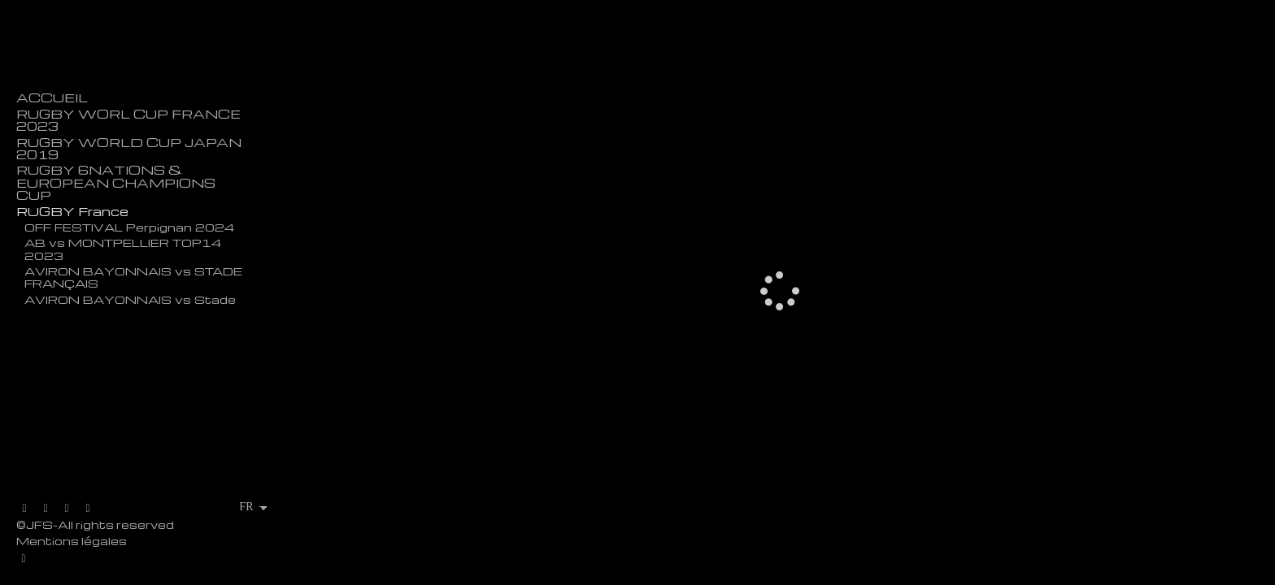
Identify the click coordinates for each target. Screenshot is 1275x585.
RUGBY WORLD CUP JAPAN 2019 (129, 148)
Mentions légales (71, 541)
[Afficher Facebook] (45, 508)
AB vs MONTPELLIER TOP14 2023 (122, 248)
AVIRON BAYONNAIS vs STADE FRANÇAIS (133, 276)
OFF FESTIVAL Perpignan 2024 (129, 226)
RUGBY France (72, 211)
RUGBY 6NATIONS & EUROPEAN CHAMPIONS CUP (115, 182)
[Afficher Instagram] (67, 508)
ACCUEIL (52, 98)
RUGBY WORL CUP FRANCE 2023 (128, 120)
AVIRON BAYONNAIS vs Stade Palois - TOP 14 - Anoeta (130, 305)
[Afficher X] (24, 508)
